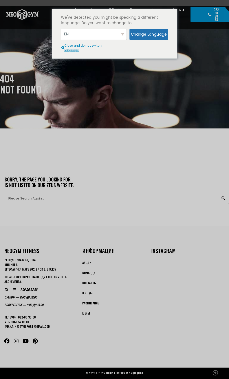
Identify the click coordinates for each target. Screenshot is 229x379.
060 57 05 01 (20, 321)
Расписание (90, 303)
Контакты (89, 282)
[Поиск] (223, 198)
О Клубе (87, 293)
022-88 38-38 (27, 317)
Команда (88, 272)
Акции (86, 262)
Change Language (149, 34)
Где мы (178, 9)
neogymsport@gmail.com (32, 326)
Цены (86, 313)
